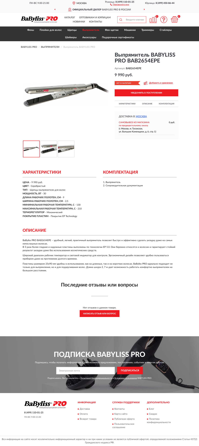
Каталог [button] (69, 17)
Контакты (95, 22)
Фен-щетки (111, 30)
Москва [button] (141, 116)
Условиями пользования (125, 378)
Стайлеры (166, 30)
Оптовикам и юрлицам (95, 17)
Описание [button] (147, 104)
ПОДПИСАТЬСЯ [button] (130, 370)
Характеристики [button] (127, 104)
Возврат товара (88, 419)
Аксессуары (89, 37)
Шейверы (71, 37)
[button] (119, 4)
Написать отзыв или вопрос (99, 314)
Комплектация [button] (166, 104)
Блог (151, 409)
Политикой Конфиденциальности (96, 378)
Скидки (153, 414)
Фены (30, 30)
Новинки (79, 22)
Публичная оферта (124, 419)
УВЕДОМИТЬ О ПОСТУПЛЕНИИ (146, 93)
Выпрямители (90, 30)
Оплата (84, 414)
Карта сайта (120, 414)
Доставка (85, 409)
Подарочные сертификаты (118, 37)
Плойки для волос (51, 30)
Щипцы (72, 30)
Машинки (130, 30)
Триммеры (147, 30)
